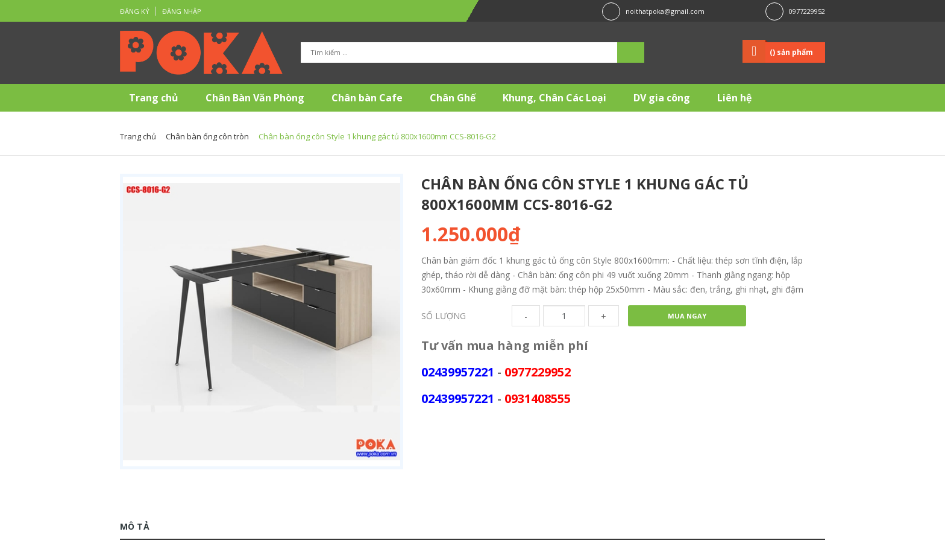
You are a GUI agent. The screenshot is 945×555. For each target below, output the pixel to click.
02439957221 (457, 372)
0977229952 (807, 11)
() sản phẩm (791, 52)
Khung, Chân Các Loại (554, 97)
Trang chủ (153, 97)
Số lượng (443, 316)
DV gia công (661, 97)
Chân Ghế (453, 97)
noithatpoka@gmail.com (665, 11)
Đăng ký (134, 11)
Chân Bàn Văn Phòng (255, 97)
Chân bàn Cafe (367, 97)
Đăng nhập (181, 11)
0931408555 (537, 398)
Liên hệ (734, 97)
